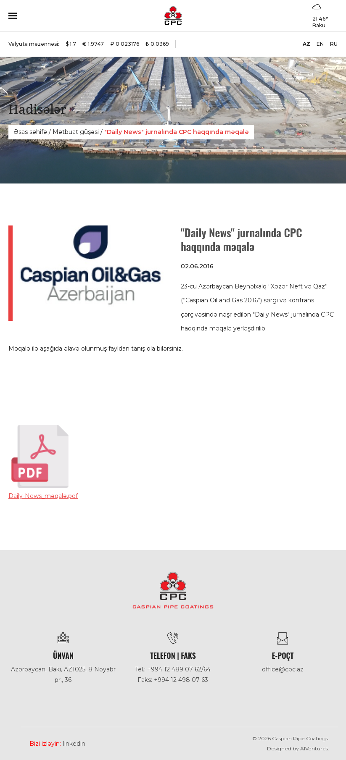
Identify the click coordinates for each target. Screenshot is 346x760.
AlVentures (314, 748)
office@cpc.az (283, 669)
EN (320, 44)
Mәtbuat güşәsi (76, 132)
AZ (306, 44)
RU (334, 44)
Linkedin (74, 743)
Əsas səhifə (30, 132)
